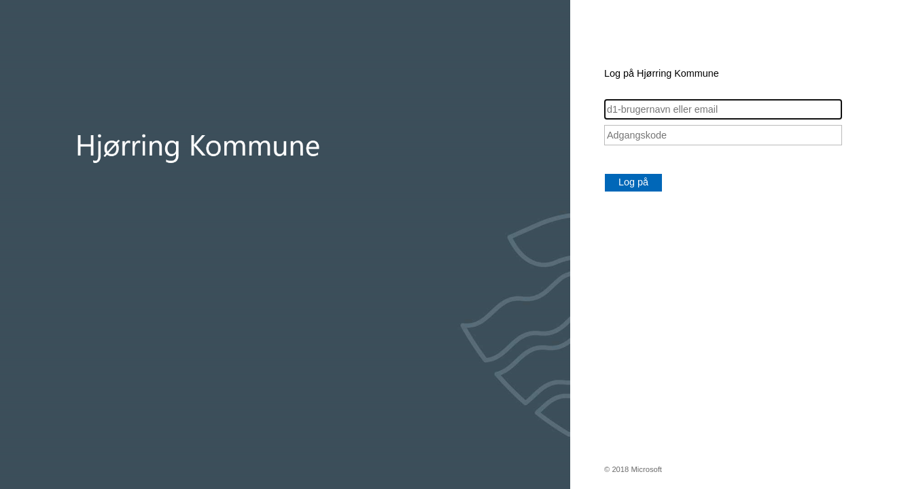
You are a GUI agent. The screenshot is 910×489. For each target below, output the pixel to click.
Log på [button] (633, 182)
